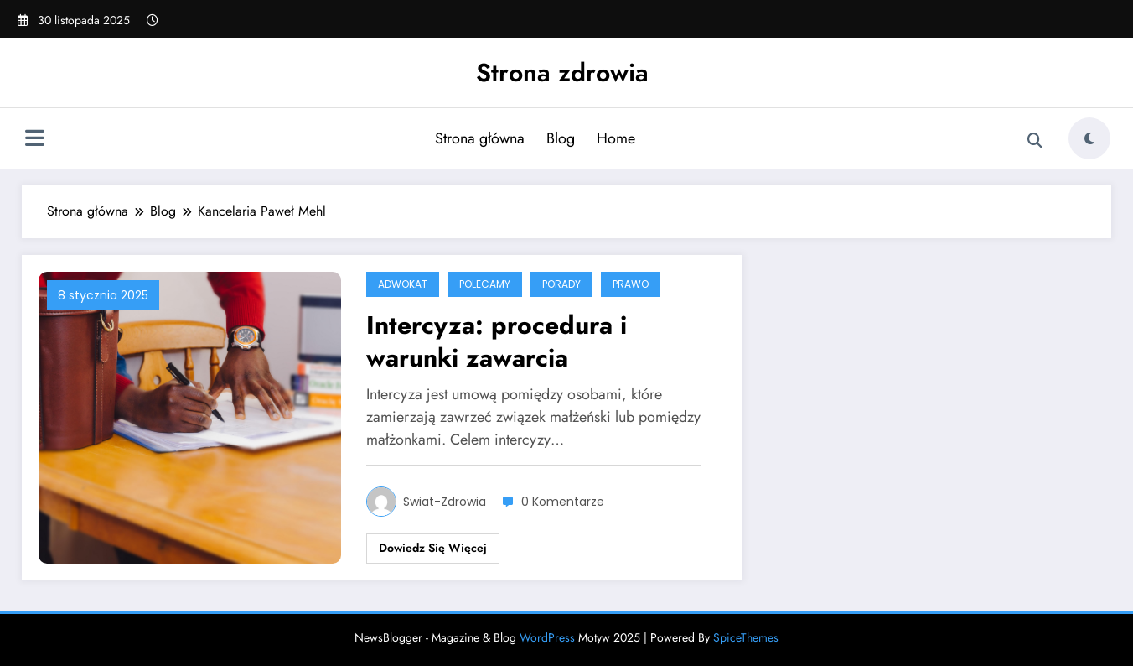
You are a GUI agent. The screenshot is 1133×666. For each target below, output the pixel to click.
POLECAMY (484, 284)
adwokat (402, 284)
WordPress (547, 637)
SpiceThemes (746, 637)
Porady (561, 284)
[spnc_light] (1089, 138)
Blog (560, 138)
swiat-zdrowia (444, 501)
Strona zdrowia (562, 73)
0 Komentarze (562, 501)
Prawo (631, 284)
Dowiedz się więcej (433, 547)
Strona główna (480, 138)
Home (616, 138)
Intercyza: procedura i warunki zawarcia (496, 341)
